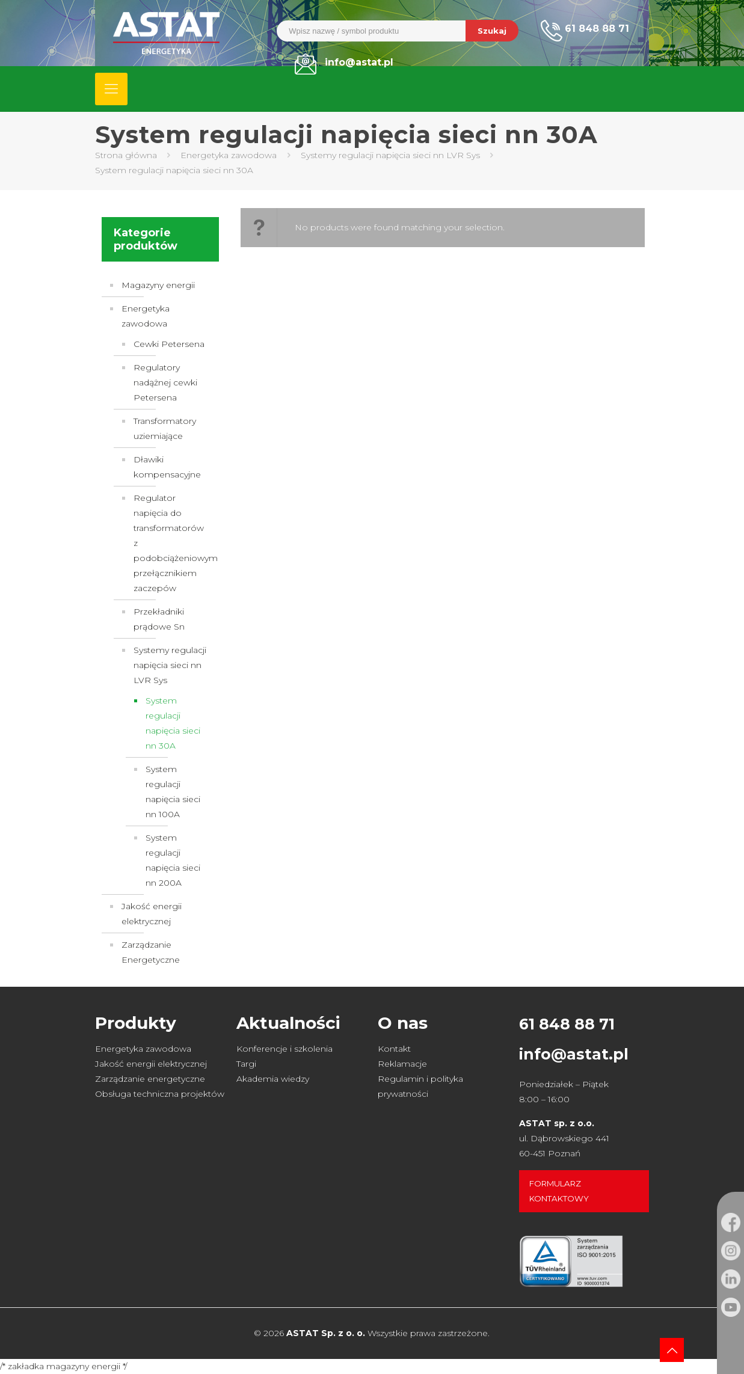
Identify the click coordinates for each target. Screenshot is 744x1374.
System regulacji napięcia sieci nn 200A (173, 860)
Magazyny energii (158, 285)
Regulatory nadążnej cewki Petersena (165, 382)
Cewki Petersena (169, 344)
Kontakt (394, 1048)
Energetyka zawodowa (228, 155)
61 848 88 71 (567, 1024)
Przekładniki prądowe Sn (159, 619)
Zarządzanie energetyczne (150, 1078)
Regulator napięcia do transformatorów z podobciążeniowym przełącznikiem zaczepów (170, 542)
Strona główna (126, 155)
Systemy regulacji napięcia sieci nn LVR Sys (390, 155)
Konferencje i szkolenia (284, 1048)
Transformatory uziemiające (165, 428)
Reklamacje (402, 1063)
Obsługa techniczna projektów (159, 1093)
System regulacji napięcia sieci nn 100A (173, 792)
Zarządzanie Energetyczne (150, 952)
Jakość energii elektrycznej (151, 914)
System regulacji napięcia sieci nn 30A (173, 723)
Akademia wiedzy (272, 1078)
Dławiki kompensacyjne (167, 467)
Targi (246, 1063)
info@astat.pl (574, 1054)
